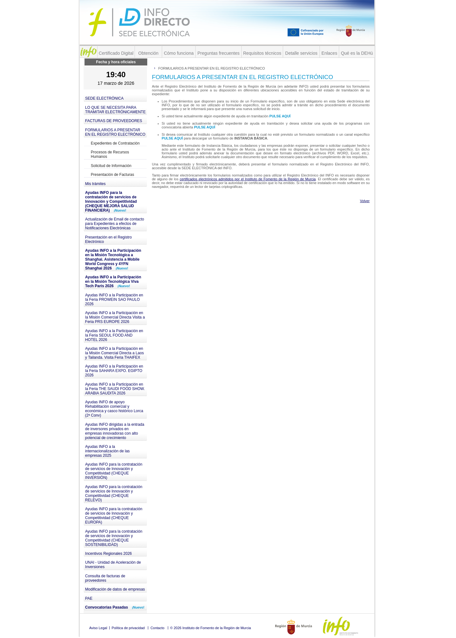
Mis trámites (95, 184)
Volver (365, 201)
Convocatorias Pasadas (114, 607)
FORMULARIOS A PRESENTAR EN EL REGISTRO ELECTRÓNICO (115, 132)
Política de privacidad (128, 628)
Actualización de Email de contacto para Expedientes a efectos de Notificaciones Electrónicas (114, 223)
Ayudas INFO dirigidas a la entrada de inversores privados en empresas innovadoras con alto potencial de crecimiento (114, 431)
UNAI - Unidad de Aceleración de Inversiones (113, 564)
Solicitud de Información (111, 166)
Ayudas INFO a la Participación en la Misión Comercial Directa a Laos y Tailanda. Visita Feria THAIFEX (114, 353)
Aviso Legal (98, 628)
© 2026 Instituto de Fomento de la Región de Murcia (210, 628)
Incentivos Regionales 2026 (108, 553)
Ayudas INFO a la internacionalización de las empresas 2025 (107, 451)
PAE (88, 598)
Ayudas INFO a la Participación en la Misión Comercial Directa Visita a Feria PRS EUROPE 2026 (115, 317)
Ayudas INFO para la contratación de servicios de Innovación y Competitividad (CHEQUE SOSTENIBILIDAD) (113, 538)
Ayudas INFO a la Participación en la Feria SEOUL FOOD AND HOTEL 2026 (114, 335)
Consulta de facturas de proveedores (105, 578)
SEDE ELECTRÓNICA (104, 98)
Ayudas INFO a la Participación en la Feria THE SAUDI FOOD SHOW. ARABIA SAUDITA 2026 (115, 388)
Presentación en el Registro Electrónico (108, 239)
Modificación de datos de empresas (115, 589)
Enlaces (329, 53)
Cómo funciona (178, 53)
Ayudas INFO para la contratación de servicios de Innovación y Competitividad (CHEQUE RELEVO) (113, 493)
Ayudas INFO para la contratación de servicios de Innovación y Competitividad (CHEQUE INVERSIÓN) (113, 471)
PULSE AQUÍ (280, 116)
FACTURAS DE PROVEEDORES (113, 121)
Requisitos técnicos (262, 53)
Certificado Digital (116, 53)
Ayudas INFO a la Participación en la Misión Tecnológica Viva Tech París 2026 (113, 281)
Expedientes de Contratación (115, 143)
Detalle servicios (301, 53)
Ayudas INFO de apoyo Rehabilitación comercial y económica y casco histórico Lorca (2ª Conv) (114, 409)
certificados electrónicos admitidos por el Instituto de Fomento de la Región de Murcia (247, 179)
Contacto (157, 628)
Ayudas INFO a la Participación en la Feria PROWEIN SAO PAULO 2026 (114, 299)
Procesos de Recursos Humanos (110, 154)
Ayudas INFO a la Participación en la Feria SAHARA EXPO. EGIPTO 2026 (114, 370)
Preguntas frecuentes (218, 53)
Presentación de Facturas (112, 174)
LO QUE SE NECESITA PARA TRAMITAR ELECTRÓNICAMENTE (115, 109)
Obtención (148, 53)
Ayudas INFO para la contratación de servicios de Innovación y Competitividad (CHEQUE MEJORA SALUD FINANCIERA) (111, 201)
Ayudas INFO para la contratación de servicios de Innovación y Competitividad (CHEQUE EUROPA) (113, 515)
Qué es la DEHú (357, 53)
